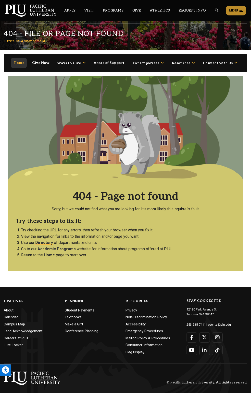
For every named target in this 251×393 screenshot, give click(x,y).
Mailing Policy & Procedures (148, 334)
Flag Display (135, 348)
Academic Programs (57, 245)
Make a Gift (74, 320)
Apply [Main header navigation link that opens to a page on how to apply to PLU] (69, 10)
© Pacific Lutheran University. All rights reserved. (206, 379)
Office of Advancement (25, 41)
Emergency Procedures (144, 327)
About (8, 306)
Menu (236, 11)
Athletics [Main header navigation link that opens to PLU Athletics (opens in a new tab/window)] (160, 10)
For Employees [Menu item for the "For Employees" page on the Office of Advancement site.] (146, 59)
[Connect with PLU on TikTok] (217, 346)
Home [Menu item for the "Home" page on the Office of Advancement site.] (18, 59)
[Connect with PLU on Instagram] (217, 333)
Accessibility (136, 320)
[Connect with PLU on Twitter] (204, 333)
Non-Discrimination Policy (146, 313)
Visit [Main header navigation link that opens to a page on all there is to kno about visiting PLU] (89, 10)
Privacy (131, 306)
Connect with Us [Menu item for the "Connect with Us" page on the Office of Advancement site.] (218, 59)
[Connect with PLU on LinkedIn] (204, 346)
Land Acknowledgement (23, 327)
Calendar (11, 313)
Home (49, 251)
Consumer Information (144, 341)
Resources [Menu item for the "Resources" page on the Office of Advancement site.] (181, 59)
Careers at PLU (16, 334)
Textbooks (73, 313)
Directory (44, 239)
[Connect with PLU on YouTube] (192, 346)
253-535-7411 (196, 320)
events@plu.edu (219, 320)
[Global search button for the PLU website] (216, 10)
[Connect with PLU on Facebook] (192, 333)
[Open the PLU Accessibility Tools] (5, 370)
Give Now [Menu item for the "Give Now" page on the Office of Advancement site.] (40, 59)
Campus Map (14, 320)
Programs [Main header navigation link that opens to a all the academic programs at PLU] (113, 10)
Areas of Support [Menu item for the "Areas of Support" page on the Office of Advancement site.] (109, 59)
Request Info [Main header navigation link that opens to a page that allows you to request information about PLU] (192, 10)
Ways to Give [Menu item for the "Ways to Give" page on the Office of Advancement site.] (69, 59)
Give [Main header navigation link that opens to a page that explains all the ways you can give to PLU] (136, 10)
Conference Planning (81, 327)
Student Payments (79, 306)
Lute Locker (13, 341)
